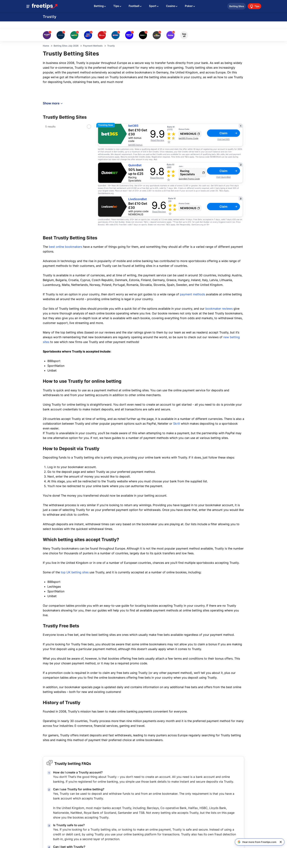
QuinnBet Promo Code (189, 178)
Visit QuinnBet (223, 177)
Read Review (157, 140)
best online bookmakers (65, 246)
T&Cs (186, 157)
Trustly (50, 16)
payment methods (192, 294)
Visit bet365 (223, 139)
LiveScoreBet (137, 199)
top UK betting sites (75, 572)
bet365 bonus (135, 144)
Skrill (176, 423)
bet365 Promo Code (188, 138)
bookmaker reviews (219, 308)
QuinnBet (134, 165)
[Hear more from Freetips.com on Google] (257, 841)
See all (184, 35)
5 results (50, 126)
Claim (228, 133)
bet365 (133, 125)
